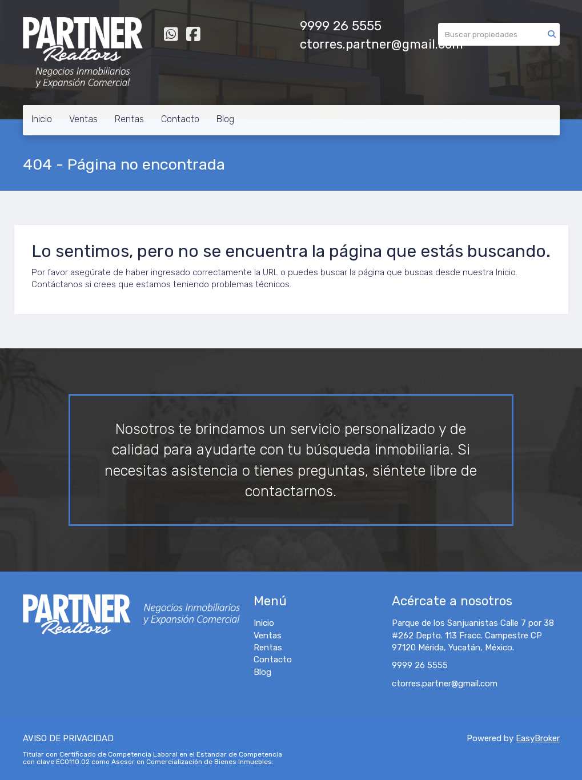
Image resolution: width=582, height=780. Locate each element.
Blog (225, 119)
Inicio (41, 119)
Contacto (180, 119)
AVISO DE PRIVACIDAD (68, 738)
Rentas (129, 119)
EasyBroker (538, 738)
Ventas (83, 119)
